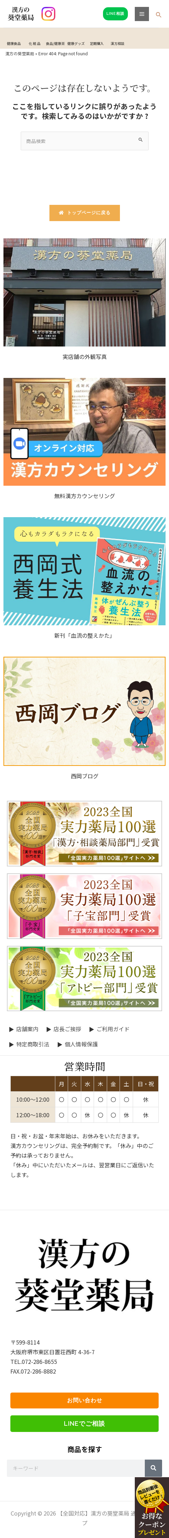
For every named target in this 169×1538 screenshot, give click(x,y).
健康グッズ (76, 43)
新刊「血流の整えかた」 (84, 635)
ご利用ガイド (113, 1029)
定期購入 (97, 43)
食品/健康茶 (55, 43)
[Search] (153, 1468)
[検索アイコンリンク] (159, 15)
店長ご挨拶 (67, 1029)
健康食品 (14, 43)
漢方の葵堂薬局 (19, 53)
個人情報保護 (81, 1044)
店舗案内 (27, 1029)
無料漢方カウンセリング (84, 496)
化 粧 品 (34, 43)
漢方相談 (117, 43)
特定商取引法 (32, 1044)
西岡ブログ (84, 776)
